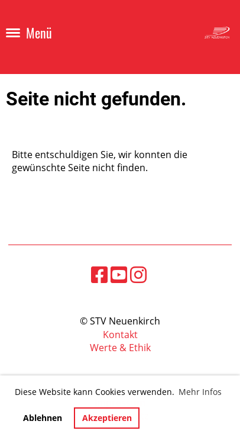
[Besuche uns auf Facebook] (99, 274)
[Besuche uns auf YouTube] (119, 274)
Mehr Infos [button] (200, 391)
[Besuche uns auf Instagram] (138, 274)
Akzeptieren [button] (107, 417)
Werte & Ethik (120, 347)
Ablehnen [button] (42, 417)
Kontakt (120, 334)
